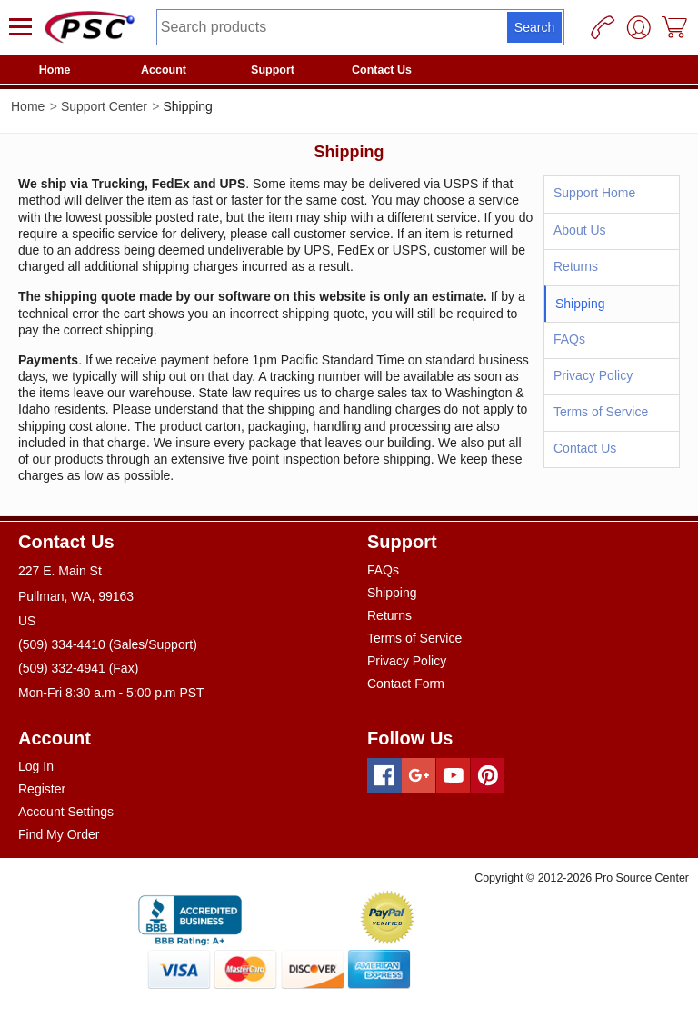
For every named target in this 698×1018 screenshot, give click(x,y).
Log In (36, 766)
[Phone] (602, 27)
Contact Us (382, 70)
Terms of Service (600, 411)
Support (272, 70)
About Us (579, 230)
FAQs (569, 339)
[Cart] (675, 27)
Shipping (392, 592)
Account (163, 70)
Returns (575, 266)
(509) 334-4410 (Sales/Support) (107, 644)
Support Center (104, 106)
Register (41, 789)
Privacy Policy (593, 375)
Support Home (594, 192)
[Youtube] (453, 775)
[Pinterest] (488, 775)
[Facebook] (384, 775)
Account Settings (66, 811)
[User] (639, 27)
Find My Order (58, 834)
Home (55, 70)
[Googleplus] (419, 775)
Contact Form (405, 683)
